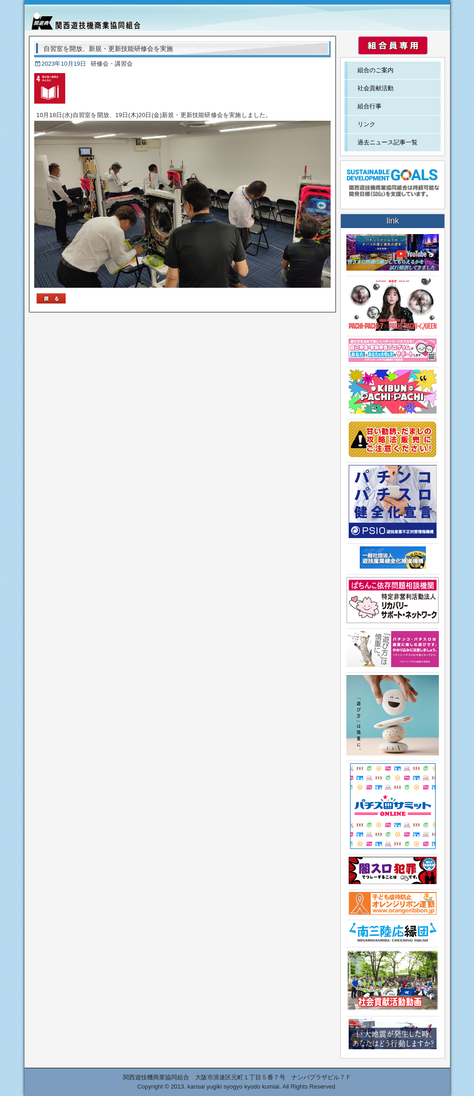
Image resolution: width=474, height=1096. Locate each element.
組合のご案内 (375, 70)
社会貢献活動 (375, 88)
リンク (366, 124)
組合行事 (369, 106)
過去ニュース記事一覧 (387, 142)
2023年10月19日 (64, 63)
